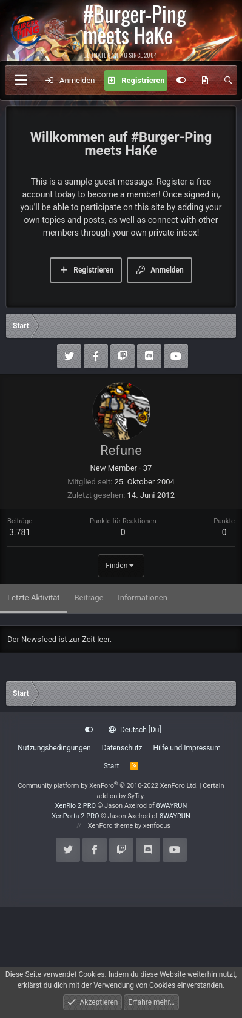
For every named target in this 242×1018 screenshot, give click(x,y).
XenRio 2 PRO (75, 806)
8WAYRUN (171, 806)
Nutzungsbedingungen (54, 748)
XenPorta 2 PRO (75, 816)
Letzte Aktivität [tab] (33, 597)
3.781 (19, 532)
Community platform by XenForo (108, 786)
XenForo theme (110, 826)
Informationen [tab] (142, 597)
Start (111, 766)
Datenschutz (122, 748)
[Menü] (20, 80)
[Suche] (228, 80)
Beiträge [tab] (89, 597)
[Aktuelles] (205, 80)
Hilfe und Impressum (187, 748)
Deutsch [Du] (135, 729)
